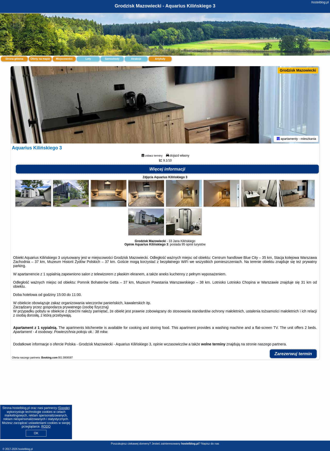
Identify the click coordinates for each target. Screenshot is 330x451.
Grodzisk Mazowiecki (298, 70)
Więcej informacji (167, 169)
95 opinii (187, 244)
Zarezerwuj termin (293, 353)
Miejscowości (64, 58)
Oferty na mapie (40, 58)
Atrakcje (136, 58)
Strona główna (14, 58)
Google (64, 408)
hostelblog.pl (320, 2)
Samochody (112, 58)
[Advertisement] (165, 403)
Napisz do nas (210, 443)
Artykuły (160, 58)
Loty (88, 58)
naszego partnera (272, 344)
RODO (46, 426)
